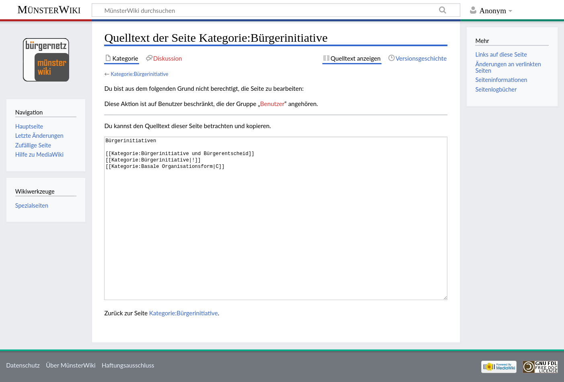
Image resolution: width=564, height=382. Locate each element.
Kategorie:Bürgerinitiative (139, 74)
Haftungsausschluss (128, 365)
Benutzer (272, 103)
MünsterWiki (48, 9)
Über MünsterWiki (71, 365)
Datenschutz (23, 365)
